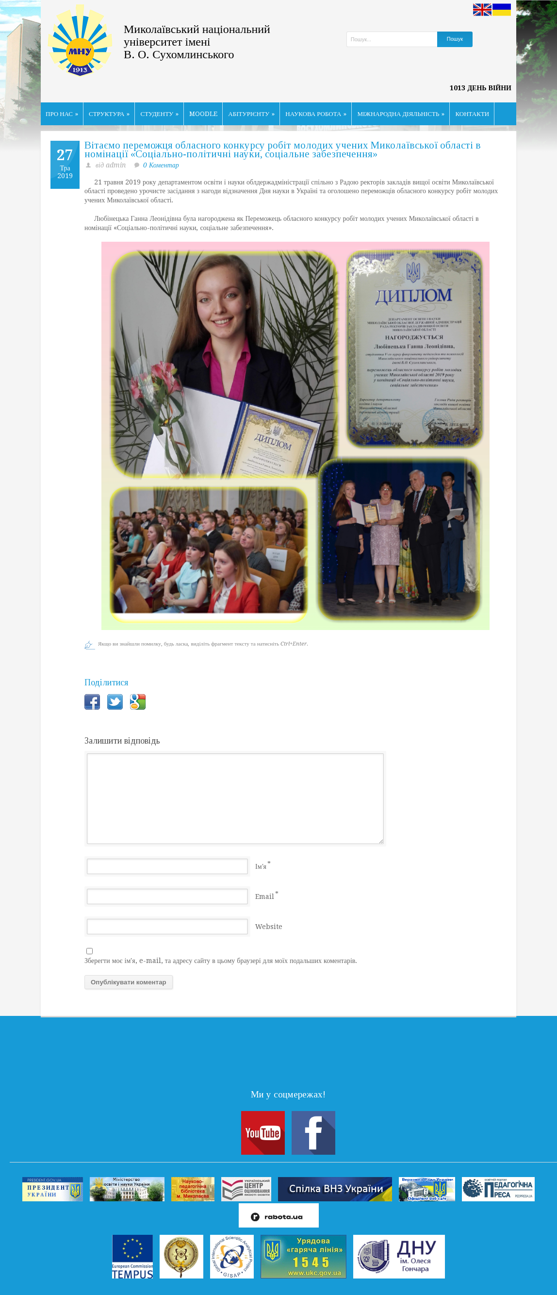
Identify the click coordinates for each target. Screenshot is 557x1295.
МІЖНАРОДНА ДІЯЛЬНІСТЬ (400, 113)
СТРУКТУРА (109, 113)
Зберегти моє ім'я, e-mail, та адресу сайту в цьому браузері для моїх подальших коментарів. (220, 960)
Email (264, 896)
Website (268, 926)
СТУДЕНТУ (159, 113)
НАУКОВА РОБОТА (315, 113)
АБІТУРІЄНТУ (251, 113)
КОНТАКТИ (472, 113)
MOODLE (203, 113)
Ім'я (260, 866)
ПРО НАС (62, 113)
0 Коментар (161, 165)
